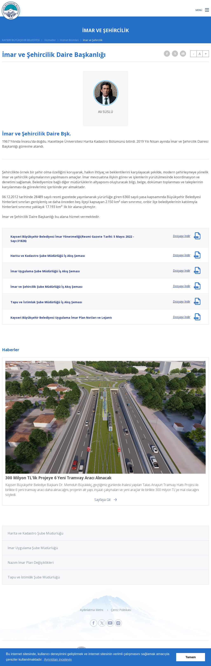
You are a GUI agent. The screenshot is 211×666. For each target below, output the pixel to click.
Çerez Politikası (121, 610)
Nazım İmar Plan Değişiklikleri (31, 562)
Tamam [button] (191, 657)
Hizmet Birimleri (69, 40)
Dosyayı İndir (181, 236)
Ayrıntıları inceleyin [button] (58, 659)
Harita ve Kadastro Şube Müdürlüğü (35, 533)
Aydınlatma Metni (91, 610)
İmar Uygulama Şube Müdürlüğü (33, 548)
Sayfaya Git (102, 499)
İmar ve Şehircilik (92, 40)
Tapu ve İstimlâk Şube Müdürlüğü (34, 577)
